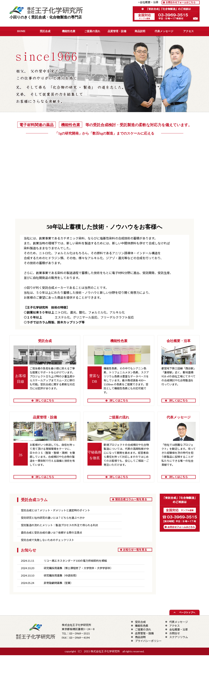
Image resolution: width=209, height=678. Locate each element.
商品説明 (140, 31)
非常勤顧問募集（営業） (58, 583)
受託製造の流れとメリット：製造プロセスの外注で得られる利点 (59, 525)
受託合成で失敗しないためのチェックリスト (47, 540)
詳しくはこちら (45, 400)
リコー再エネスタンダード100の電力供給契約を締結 (75, 560)
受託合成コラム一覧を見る (131, 499)
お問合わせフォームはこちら (180, 2)
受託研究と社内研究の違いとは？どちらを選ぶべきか (53, 517)
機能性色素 (68, 31)
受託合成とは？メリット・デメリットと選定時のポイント (55, 510)
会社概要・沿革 (178, 629)
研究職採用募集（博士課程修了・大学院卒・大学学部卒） (78, 568)
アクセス (188, 31)
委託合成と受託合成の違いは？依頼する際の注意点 (51, 532)
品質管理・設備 (117, 31)
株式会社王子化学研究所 (49, 10)
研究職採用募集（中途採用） (61, 575)
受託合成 (45, 31)
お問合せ (174, 633)
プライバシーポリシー (148, 640)
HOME (21, 31)
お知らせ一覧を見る (135, 549)
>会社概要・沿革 (149, 2)
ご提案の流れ (92, 31)
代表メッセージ (164, 31)
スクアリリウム (178, 637)
